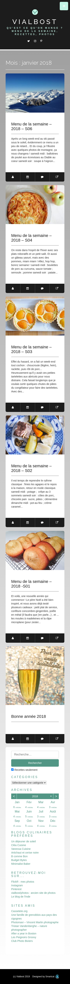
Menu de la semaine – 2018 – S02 (31, 468)
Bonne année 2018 (28, 716)
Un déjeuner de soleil (23, 841)
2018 (35, 796)
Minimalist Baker (20, 863)
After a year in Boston (23, 933)
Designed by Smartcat (45, 976)
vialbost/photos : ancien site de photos (33, 892)
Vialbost (35, 22)
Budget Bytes (19, 860)
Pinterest (16, 889)
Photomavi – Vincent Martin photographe (34, 922)
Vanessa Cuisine (21, 848)
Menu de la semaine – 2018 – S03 (31, 349)
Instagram (17, 885)
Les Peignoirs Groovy (23, 937)
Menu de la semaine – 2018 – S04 (31, 237)
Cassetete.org (19, 911)
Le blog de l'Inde (20, 896)
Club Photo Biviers (22, 940)
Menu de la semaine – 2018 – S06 (31, 126)
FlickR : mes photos (22, 881)
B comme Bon (19, 856)
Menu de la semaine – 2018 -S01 (31, 583)
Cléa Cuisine (18, 845)
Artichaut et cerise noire (25, 852)
